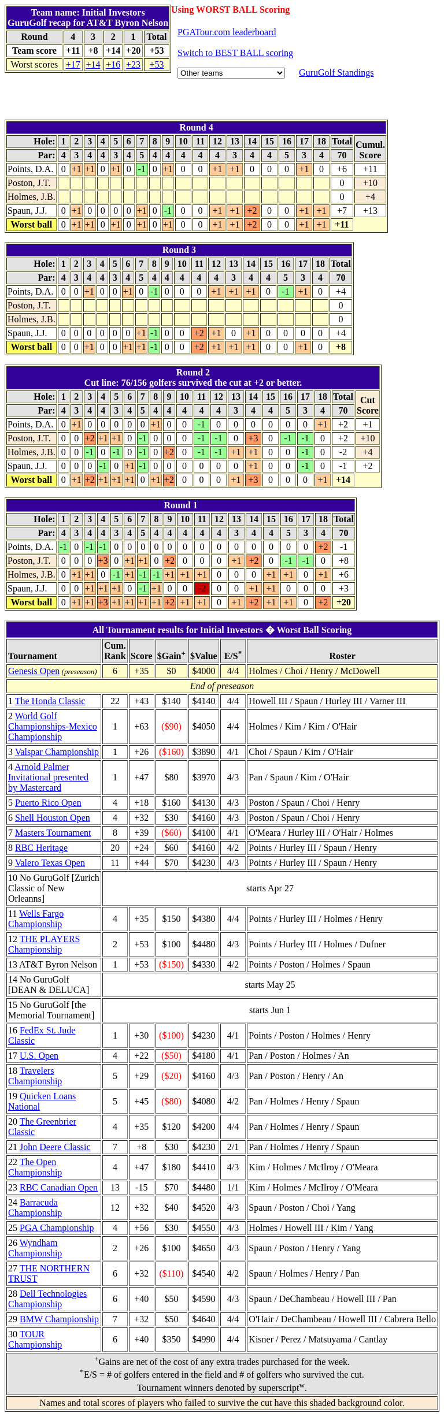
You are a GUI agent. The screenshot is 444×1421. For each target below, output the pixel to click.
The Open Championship (35, 1167)
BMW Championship (59, 1319)
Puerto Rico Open (48, 803)
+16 (113, 64)
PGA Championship (57, 1228)
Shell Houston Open (52, 818)
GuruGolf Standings (336, 72)
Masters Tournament (53, 833)
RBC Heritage (41, 848)
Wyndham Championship (35, 1248)
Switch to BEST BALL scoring (235, 53)
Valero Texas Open (50, 863)
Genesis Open (34, 671)
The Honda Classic (50, 701)
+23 (133, 64)
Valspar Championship (57, 752)
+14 (93, 64)
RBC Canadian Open (59, 1187)
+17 (73, 64)
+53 (157, 64)
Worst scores (34, 64)
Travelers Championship (35, 1076)
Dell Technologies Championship (47, 1299)
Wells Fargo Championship (36, 919)
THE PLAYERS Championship (44, 944)
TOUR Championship (35, 1339)
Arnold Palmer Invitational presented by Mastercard (48, 777)
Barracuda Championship (35, 1207)
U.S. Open (39, 1056)
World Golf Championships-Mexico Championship (52, 726)
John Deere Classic (55, 1147)
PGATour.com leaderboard (226, 32)
